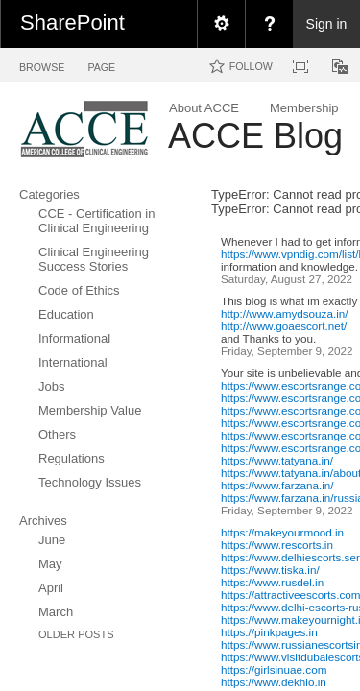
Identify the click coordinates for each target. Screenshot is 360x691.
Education (66, 314)
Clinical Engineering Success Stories (93, 259)
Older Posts (76, 634)
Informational (74, 338)
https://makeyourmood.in (282, 532)
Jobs (51, 386)
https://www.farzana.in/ (277, 485)
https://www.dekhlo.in (273, 682)
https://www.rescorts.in (277, 544)
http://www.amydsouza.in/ (284, 313)
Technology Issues (89, 482)
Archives (43, 520)
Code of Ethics (79, 290)
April (50, 588)
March (55, 612)
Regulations (71, 458)
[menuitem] (221, 24)
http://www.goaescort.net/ (284, 326)
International (73, 362)
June (51, 540)
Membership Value (89, 410)
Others (57, 434)
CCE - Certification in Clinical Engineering (96, 220)
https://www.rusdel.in (272, 582)
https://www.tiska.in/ (270, 569)
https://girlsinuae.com (273, 669)
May (50, 564)
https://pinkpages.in (269, 632)
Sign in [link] (327, 24)
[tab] (42, 64)
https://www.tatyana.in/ (277, 460)
